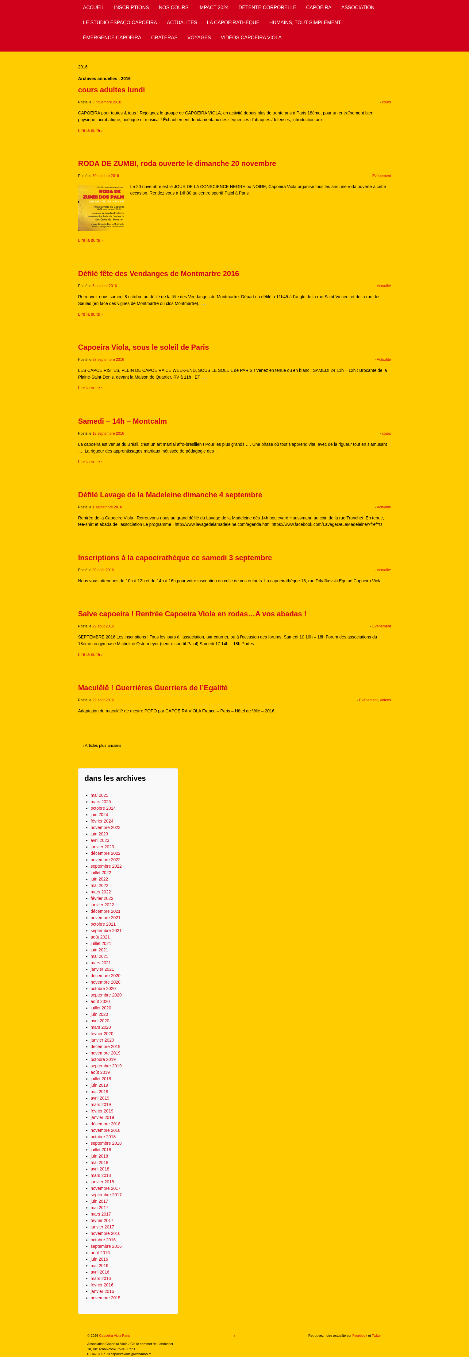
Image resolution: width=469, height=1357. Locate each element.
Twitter (377, 1335)
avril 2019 (100, 1098)
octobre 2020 (103, 988)
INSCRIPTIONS (131, 7)
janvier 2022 (102, 904)
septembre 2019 (106, 1065)
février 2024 (102, 821)
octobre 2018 (103, 1136)
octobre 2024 (103, 808)
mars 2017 (101, 1214)
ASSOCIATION (358, 7)
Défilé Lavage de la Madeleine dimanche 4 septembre (170, 495)
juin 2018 (99, 1156)
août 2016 (100, 1252)
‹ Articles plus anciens (102, 745)
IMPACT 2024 (213, 7)
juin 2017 (99, 1201)
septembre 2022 (106, 866)
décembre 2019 (106, 1046)
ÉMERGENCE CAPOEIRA (112, 37)
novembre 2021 (106, 917)
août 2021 (100, 937)
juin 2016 (99, 1259)
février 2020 (102, 1033)
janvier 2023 (102, 846)
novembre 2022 (106, 859)
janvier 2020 (102, 1040)
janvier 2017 (102, 1226)
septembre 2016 (106, 1246)
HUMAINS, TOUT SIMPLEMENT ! (306, 22)
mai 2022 (100, 885)
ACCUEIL (93, 7)
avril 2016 (100, 1272)
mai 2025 (100, 795)
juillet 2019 (101, 1078)
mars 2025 (101, 801)
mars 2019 (101, 1104)
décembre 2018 (106, 1123)
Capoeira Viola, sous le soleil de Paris (143, 347)
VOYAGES (199, 37)
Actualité (384, 286)
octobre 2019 (103, 1059)
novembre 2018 (106, 1130)
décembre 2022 (106, 853)
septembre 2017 (106, 1194)
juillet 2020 (101, 1007)
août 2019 (100, 1072)
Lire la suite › (90, 130)
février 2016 (102, 1284)
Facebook (359, 1335)
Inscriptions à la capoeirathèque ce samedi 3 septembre (175, 557)
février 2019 (102, 1110)
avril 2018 (100, 1168)
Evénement (381, 176)
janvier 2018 (102, 1181)
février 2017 (102, 1220)
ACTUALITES (182, 22)
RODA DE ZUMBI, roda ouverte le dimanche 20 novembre (177, 163)
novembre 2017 (106, 1188)
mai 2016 (100, 1265)
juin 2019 (99, 1085)
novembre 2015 (106, 1297)
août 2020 (100, 1001)
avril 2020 (100, 1020)
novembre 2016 (106, 1233)
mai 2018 (100, 1162)
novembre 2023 (106, 827)
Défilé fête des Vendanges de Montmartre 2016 (158, 273)
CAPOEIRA (319, 7)
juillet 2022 (101, 872)
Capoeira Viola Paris (114, 1335)
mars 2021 (101, 962)
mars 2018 (101, 1175)
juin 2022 (99, 879)
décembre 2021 (106, 911)
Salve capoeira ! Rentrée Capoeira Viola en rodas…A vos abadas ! (192, 614)
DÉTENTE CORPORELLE (267, 7)
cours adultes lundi (111, 90)
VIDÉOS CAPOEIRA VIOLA (251, 37)
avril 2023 (100, 840)
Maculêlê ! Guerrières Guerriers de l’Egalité (153, 688)
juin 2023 (99, 833)
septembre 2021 (106, 930)
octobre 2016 (103, 1239)
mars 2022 (101, 891)
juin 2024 (99, 814)
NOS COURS (174, 7)
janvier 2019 (102, 1117)
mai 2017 (100, 1207)
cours (386, 102)
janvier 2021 (102, 969)
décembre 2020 (106, 975)
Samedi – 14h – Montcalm (122, 421)
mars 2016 (101, 1278)
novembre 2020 (106, 982)
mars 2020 (101, 1027)
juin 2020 (99, 1014)
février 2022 (102, 898)
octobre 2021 (103, 924)
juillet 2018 (101, 1149)
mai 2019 (100, 1091)
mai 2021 (100, 956)
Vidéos (385, 700)
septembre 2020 (106, 995)
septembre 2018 (106, 1143)
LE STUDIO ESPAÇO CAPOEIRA (120, 22)
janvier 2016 (102, 1291)
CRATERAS (164, 37)
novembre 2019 (106, 1053)
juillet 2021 (101, 943)
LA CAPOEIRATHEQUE (233, 22)
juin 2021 (99, 949)
